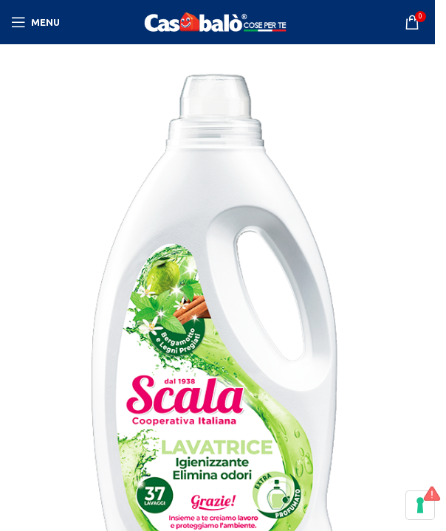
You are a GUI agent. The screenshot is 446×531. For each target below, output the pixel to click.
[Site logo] (218, 21)
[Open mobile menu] (35, 22)
